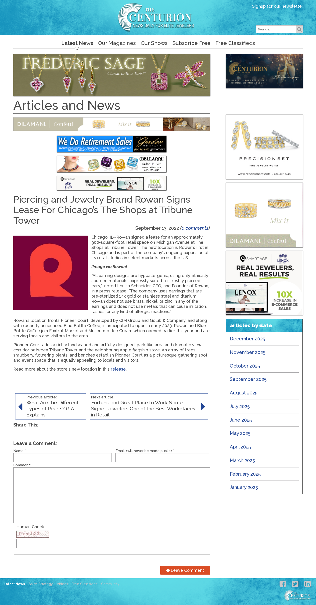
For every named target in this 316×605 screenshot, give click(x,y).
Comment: (23, 465)
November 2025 (248, 352)
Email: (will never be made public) (144, 451)
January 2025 (244, 487)
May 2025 (240, 433)
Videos (62, 584)
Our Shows (154, 43)
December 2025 (247, 339)
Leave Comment (185, 570)
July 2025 (240, 406)
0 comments (195, 228)
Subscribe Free (191, 43)
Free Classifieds (235, 43)
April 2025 (240, 447)
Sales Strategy (41, 584)
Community (110, 584)
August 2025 (244, 393)
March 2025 (242, 460)
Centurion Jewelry (158, 17)
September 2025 (248, 379)
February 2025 (245, 474)
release (118, 369)
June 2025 (241, 420)
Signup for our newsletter (277, 6)
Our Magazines (117, 43)
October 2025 (245, 366)
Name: (19, 451)
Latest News (77, 43)
